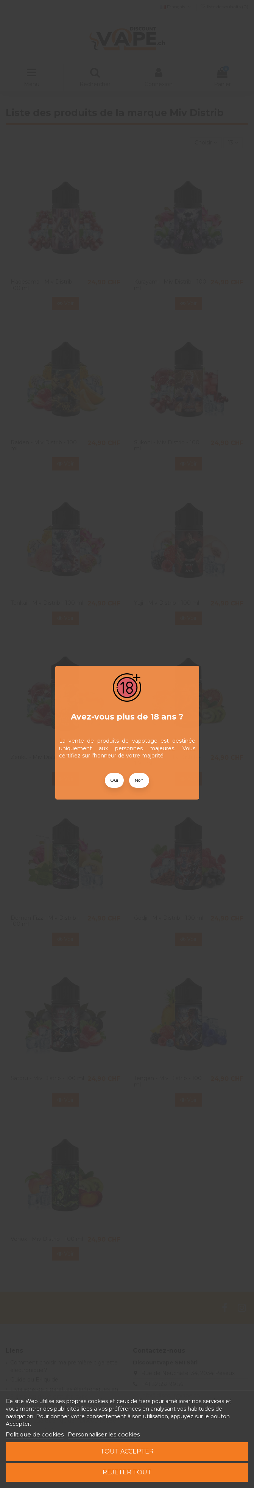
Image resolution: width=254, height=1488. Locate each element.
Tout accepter (127, 1451)
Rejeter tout (127, 1472)
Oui (114, 780)
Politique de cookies (35, 1434)
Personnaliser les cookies (104, 1434)
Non (139, 780)
